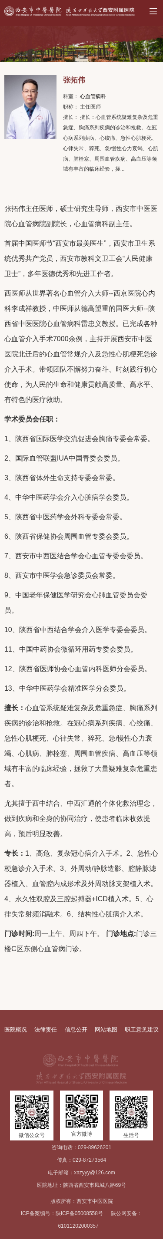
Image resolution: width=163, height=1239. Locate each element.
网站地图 (106, 1029)
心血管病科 (93, 96)
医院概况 (15, 1029)
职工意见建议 (142, 1029)
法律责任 (45, 1029)
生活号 (131, 1135)
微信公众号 (32, 1135)
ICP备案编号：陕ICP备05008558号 (62, 1213)
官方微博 (81, 1134)
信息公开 (76, 1029)
